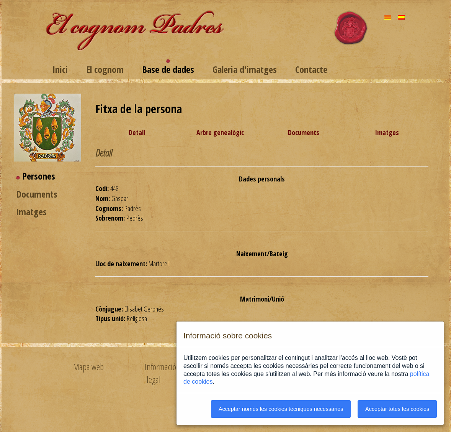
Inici (60, 69)
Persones (38, 176)
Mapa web (88, 367)
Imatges (31, 211)
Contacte (311, 69)
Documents (36, 194)
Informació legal (160, 373)
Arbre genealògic (220, 132)
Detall (137, 132)
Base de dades (168, 69)
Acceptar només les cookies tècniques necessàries (281, 409)
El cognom (105, 69)
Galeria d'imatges (244, 69)
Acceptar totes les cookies (397, 409)
